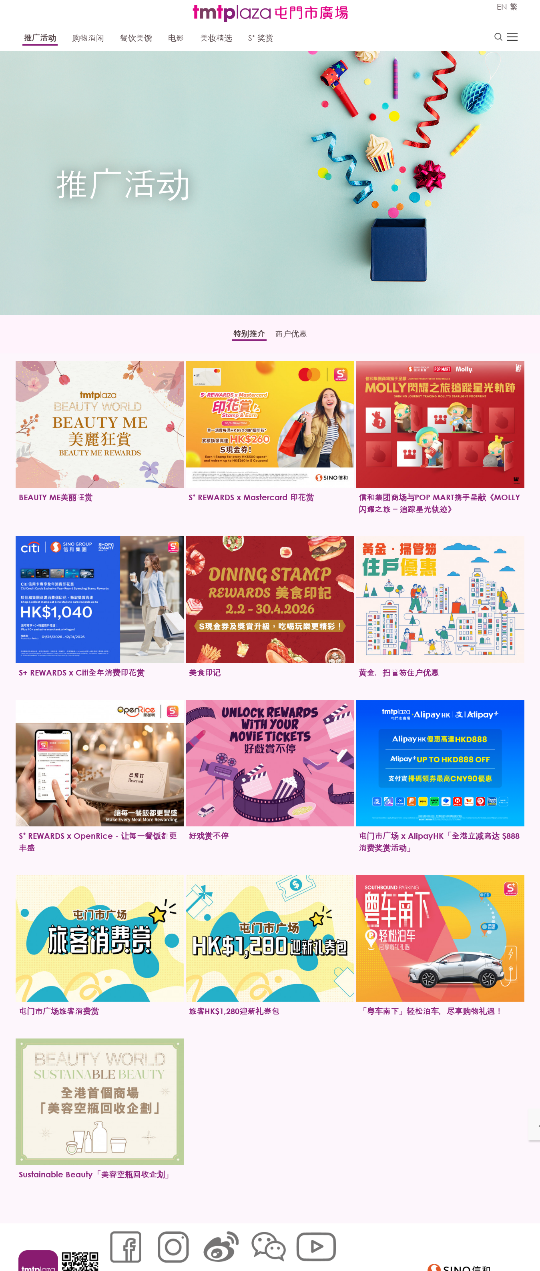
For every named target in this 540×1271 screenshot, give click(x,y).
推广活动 (40, 39)
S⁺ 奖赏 (260, 39)
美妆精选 (216, 39)
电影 (176, 39)
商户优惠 (296, 336)
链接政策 (186, 1245)
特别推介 (244, 336)
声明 (270, 1245)
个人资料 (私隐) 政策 (231, 1245)
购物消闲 (88, 39)
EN (502, 6)
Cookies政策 (151, 1245)
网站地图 (116, 1245)
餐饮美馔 (136, 39)
